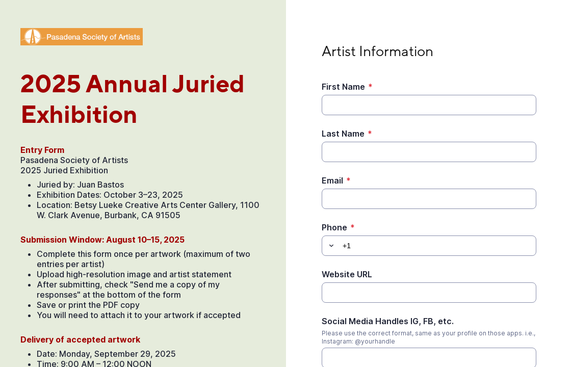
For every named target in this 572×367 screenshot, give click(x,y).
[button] (330, 246)
